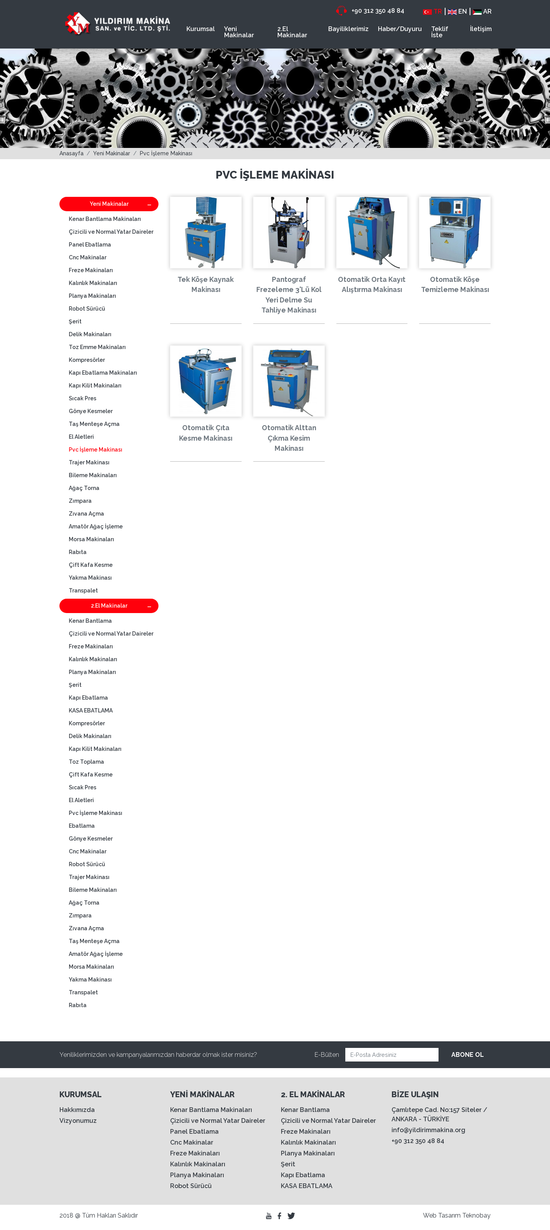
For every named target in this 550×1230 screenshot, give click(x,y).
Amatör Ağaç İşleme (96, 526)
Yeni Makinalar (239, 32)
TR (432, 11)
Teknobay (476, 1215)
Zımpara (80, 501)
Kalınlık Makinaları (93, 283)
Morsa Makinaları (91, 539)
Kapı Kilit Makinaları (95, 385)
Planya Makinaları (92, 296)
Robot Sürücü (87, 309)
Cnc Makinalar (87, 257)
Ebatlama (82, 826)
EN (457, 11)
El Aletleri (81, 437)
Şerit (75, 321)
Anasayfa (71, 153)
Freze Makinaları (91, 270)
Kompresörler (87, 360)
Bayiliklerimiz (348, 29)
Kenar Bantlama (90, 621)
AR (482, 11)
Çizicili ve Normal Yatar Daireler (111, 232)
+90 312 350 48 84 (370, 10)
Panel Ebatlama (90, 244)
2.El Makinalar (292, 32)
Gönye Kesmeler (91, 411)
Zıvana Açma (86, 514)
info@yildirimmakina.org (428, 1130)
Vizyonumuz (78, 1120)
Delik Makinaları (90, 334)
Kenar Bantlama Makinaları (105, 219)
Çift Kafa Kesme (91, 565)
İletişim (481, 29)
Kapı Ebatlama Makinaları (103, 373)
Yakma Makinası (90, 578)
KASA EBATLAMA (91, 710)
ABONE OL (467, 1054)
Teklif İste (439, 32)
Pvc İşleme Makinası (166, 153)
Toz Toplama (86, 762)
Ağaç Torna (84, 488)
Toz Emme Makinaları (97, 347)
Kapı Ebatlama (88, 698)
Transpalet (83, 590)
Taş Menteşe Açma (94, 424)
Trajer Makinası (89, 462)
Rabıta (78, 552)
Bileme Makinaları (93, 475)
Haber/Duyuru (400, 29)
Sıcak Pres (82, 398)
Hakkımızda (77, 1110)
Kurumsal (200, 29)
